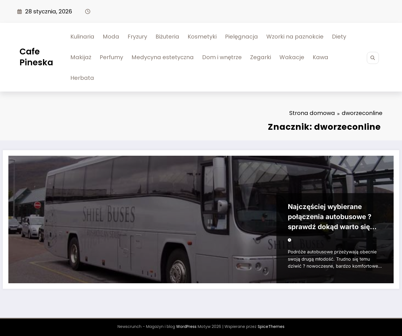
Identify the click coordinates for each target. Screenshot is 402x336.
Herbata (82, 78)
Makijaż (80, 57)
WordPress (186, 326)
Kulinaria (82, 36)
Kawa (320, 57)
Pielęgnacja (241, 36)
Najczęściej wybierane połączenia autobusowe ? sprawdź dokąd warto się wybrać (329, 218)
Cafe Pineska (36, 57)
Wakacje (291, 57)
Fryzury (137, 36)
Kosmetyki (202, 36)
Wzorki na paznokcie (295, 36)
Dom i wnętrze (222, 57)
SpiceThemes (271, 326)
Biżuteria (167, 36)
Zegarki (260, 57)
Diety (339, 36)
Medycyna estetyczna (162, 57)
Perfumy (111, 57)
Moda (111, 36)
